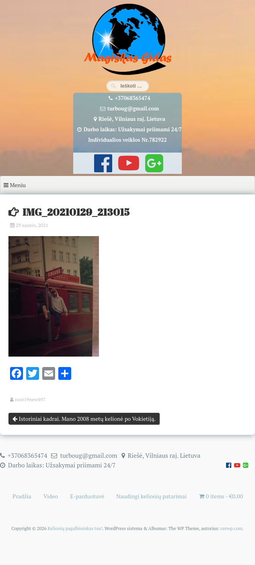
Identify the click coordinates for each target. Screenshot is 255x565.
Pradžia (21, 496)
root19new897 (30, 399)
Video (50, 496)
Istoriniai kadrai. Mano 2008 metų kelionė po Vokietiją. (84, 418)
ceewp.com (231, 528)
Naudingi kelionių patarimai (151, 496)
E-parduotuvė (87, 496)
